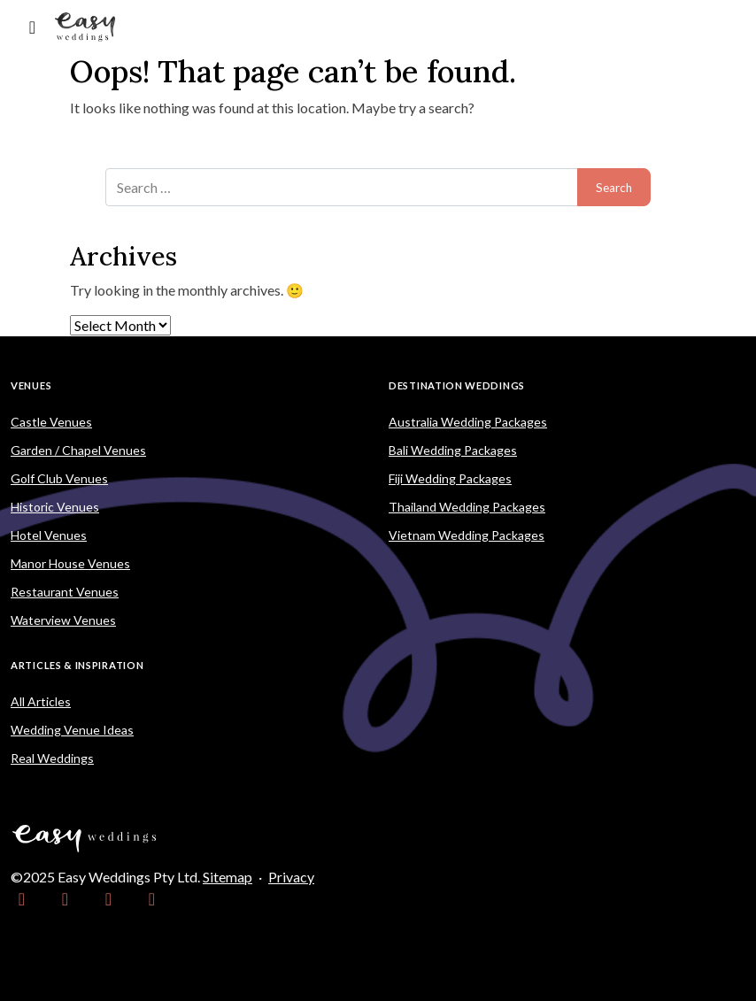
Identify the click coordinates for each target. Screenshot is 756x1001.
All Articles (41, 701)
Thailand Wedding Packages (467, 506)
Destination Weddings (457, 385)
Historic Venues (55, 506)
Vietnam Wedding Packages (466, 535)
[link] (22, 898)
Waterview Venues (63, 620)
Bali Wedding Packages (453, 450)
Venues (31, 385)
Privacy (291, 876)
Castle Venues (51, 421)
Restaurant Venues (65, 591)
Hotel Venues (49, 535)
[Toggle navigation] (32, 27)
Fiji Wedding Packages (450, 478)
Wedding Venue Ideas (72, 729)
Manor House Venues (70, 563)
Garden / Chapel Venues (78, 450)
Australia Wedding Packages (468, 421)
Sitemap (227, 876)
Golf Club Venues (59, 478)
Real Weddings (52, 758)
